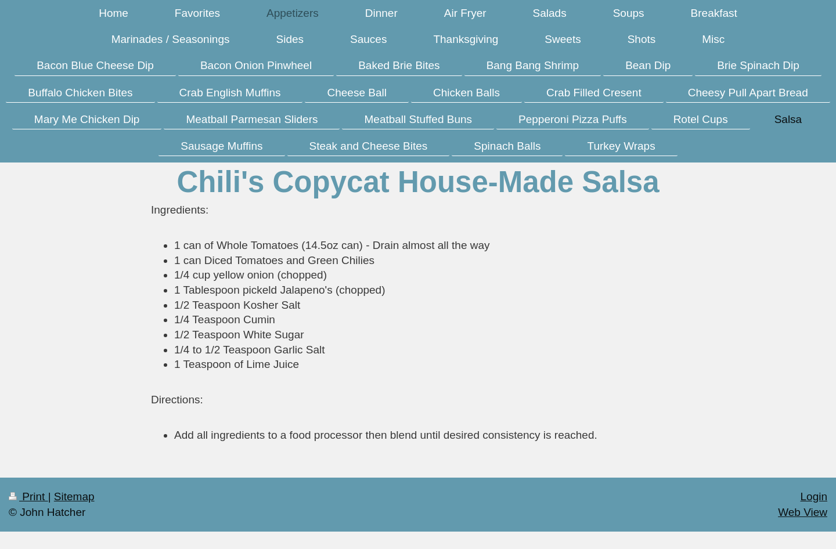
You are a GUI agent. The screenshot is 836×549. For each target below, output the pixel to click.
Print (28, 496)
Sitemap (74, 496)
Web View (802, 512)
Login (814, 496)
